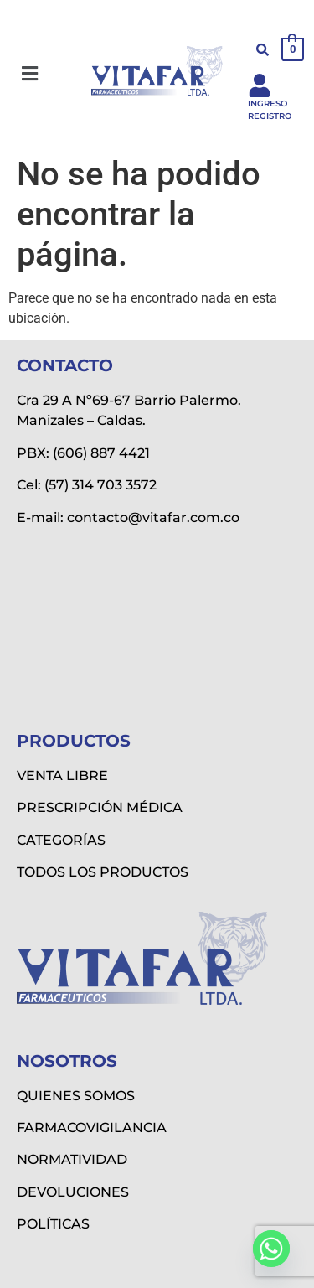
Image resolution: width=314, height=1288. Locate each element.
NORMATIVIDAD (72, 1159)
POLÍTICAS (53, 1224)
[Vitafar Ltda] (157, 623)
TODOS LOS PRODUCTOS (102, 872)
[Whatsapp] (271, 1248)
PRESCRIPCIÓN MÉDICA (100, 807)
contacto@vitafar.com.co (153, 517)
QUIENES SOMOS (76, 1096)
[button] (29, 74)
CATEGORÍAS (61, 840)
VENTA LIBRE (62, 776)
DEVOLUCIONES (73, 1192)
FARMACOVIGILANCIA (92, 1127)
